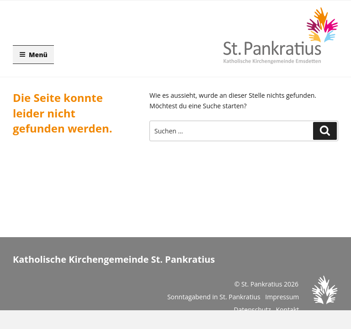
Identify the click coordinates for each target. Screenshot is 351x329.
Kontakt (287, 309)
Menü (33, 54)
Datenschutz (252, 309)
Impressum (282, 296)
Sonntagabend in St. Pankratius (214, 296)
